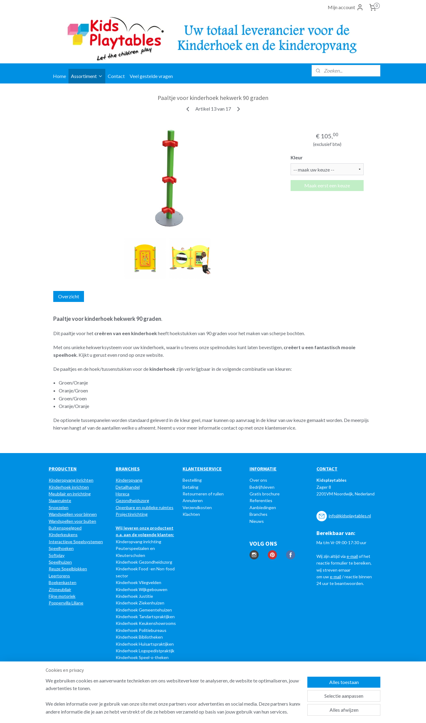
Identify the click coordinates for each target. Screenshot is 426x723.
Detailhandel (128, 487)
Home (59, 76)
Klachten (191, 514)
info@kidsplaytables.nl (350, 515)
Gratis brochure (265, 493)
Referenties (261, 500)
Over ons (258, 480)
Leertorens (59, 575)
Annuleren (193, 500)
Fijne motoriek (62, 596)
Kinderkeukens (63, 534)
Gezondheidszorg (132, 500)
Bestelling (192, 480)
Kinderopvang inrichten (71, 480)
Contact (116, 76)
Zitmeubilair (60, 589)
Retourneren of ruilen (203, 493)
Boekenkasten (62, 582)
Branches (258, 514)
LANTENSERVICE (204, 469)
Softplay (57, 555)
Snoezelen (58, 507)
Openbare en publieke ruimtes (144, 507)
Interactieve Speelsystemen (76, 541)
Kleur (297, 157)
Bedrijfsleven (262, 487)
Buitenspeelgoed (65, 527)
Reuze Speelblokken (68, 568)
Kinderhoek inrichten (69, 487)
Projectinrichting (132, 514)
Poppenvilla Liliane (66, 602)
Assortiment (87, 76)
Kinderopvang (129, 480)
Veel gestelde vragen (151, 76)
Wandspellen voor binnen (73, 514)
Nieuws (257, 521)
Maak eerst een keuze (327, 185)
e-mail (352, 556)
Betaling (190, 487)
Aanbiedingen (263, 507)
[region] (173, 696)
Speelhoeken (61, 548)
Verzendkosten (197, 507)
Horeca (122, 493)
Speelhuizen (60, 562)
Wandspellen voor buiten (72, 521)
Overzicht (68, 296)
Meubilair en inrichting (70, 493)
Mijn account (346, 7)
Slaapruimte (60, 500)
